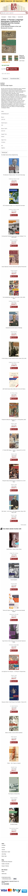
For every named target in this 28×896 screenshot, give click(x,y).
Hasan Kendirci (13, 797)
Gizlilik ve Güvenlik (5, 863)
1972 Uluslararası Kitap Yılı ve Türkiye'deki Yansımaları (14, 205)
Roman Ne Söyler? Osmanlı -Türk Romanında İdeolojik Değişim (14, 611)
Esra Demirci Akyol (13, 828)
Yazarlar (3, 849)
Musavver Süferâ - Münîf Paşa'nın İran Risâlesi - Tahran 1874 (14, 702)
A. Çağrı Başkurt (14, 706)
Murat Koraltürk (13, 240)
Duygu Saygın (14, 270)
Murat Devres (14, 331)
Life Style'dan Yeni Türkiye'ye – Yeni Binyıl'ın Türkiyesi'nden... (14, 671)
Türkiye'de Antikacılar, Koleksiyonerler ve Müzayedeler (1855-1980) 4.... (14, 420)
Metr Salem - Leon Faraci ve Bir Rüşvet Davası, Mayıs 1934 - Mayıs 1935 (14, 512)
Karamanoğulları (14, 579)
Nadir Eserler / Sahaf (6, 851)
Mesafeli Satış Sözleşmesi (7, 861)
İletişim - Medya (12, 17)
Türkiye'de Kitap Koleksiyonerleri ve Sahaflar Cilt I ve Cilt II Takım (14, 481)
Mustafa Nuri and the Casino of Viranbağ (14, 327)
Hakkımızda (4, 873)
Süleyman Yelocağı (13, 614)
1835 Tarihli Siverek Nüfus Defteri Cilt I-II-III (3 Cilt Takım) (14, 389)
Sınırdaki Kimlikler (13, 824)
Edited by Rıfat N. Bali (14, 178)
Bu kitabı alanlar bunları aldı (12, 529)
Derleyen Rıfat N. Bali (14, 209)
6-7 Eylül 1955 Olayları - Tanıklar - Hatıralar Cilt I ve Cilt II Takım (14, 451)
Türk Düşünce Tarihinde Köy (13, 793)
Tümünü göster (23, 524)
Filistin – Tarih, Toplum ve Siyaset (13, 763)
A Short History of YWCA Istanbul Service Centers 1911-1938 (14, 358)
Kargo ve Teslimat (5, 866)
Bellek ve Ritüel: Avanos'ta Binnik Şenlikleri (13, 732)
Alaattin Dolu (14, 767)
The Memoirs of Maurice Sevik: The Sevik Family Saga (14, 174)
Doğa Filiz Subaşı (14, 553)
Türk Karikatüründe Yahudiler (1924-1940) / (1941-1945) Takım (14, 298)
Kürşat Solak (14, 583)
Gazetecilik (20, 17)
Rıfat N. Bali (14, 423)
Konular (3, 847)
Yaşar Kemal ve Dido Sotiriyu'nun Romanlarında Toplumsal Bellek (14, 641)
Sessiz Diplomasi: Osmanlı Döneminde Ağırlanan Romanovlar (14, 266)
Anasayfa (3, 17)
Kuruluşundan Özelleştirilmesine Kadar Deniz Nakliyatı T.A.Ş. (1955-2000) (14, 237)
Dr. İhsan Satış (13, 393)
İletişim (3, 871)
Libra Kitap (14, 180)
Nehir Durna (14, 736)
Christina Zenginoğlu (14, 644)
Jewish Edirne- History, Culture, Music (14, 549)
